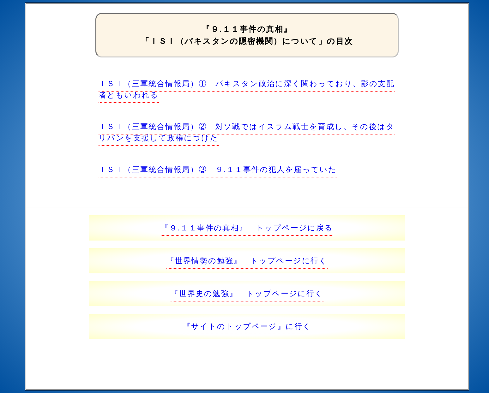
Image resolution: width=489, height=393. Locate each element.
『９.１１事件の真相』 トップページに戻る (247, 227)
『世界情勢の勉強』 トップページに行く (247, 260)
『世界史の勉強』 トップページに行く (247, 293)
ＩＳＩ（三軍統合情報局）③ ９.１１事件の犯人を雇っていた (218, 169)
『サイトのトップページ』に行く (247, 326)
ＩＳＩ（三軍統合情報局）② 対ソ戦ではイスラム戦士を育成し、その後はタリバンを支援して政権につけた (247, 132)
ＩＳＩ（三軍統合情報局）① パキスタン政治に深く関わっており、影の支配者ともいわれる (247, 89)
